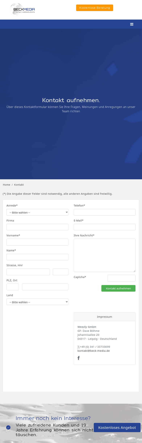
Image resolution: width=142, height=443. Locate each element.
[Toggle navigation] (131, 24)
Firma (10, 220)
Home (6, 184)
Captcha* (80, 277)
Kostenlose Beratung (94, 7)
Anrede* (12, 205)
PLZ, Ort (12, 280)
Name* (11, 250)
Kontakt (19, 184)
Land (10, 295)
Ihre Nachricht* (84, 235)
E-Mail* (79, 220)
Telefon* (79, 205)
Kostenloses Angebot (117, 427)
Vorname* (13, 235)
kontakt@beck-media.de (94, 350)
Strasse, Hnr (15, 265)
